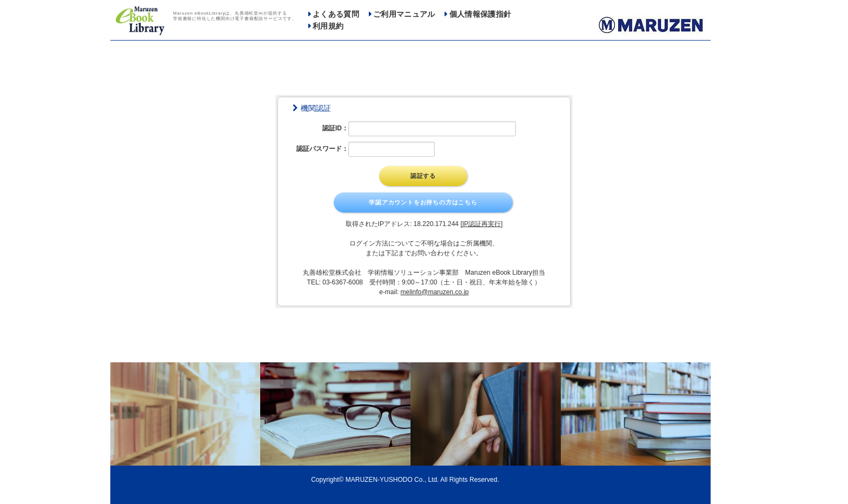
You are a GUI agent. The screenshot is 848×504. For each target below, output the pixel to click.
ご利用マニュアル (404, 14)
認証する (423, 176)
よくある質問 (336, 14)
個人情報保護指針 (480, 14)
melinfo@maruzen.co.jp (435, 292)
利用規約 (328, 26)
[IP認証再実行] (481, 224)
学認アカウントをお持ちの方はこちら (423, 202)
